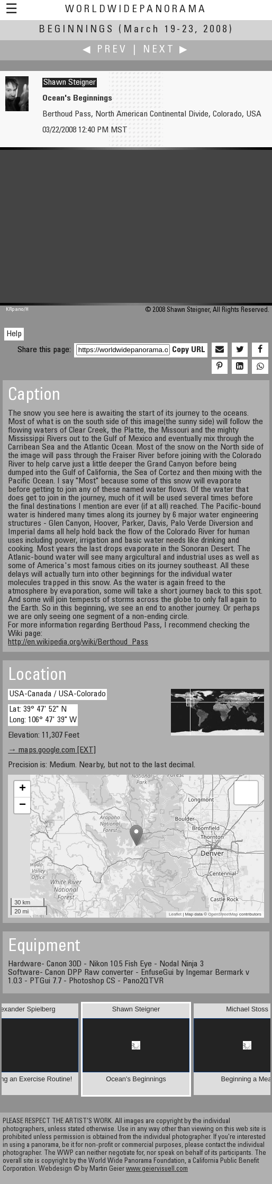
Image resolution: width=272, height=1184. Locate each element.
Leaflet (175, 914)
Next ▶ (166, 50)
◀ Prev (105, 50)
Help (14, 334)
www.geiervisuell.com (157, 1169)
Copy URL (188, 350)
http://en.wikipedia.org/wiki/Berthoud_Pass (78, 642)
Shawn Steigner (69, 82)
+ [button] (22, 789)
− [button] (22, 805)
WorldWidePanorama (136, 10)
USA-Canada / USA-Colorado (57, 694)
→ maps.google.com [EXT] (52, 750)
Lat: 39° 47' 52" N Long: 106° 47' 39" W (43, 714)
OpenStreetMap (223, 914)
